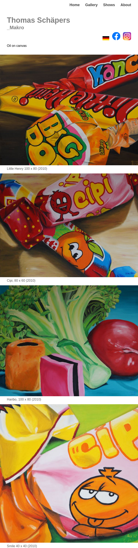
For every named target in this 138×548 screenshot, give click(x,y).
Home (75, 5)
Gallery (91, 5)
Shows (109, 5)
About (125, 5)
